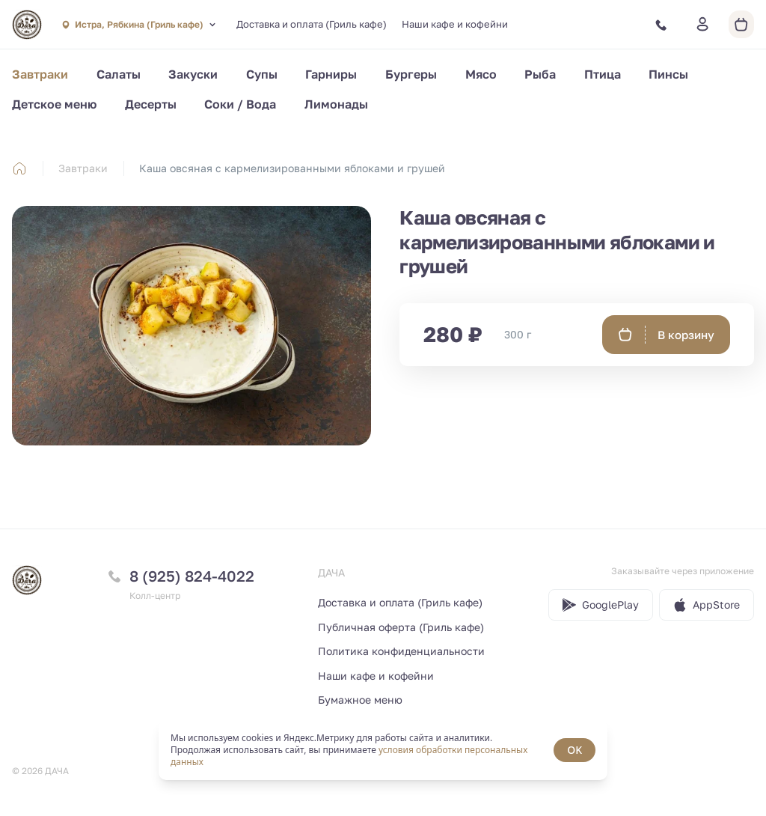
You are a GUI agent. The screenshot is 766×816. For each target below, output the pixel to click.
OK (574, 750)
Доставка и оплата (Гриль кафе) (311, 24)
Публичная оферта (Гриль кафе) (401, 627)
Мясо (481, 74)
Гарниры (331, 74)
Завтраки (40, 74)
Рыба (540, 74)
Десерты (151, 104)
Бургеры (411, 74)
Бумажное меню (360, 699)
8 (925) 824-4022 (191, 576)
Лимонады (336, 104)
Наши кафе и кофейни (455, 24)
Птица (602, 74)
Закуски (193, 74)
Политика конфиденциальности (401, 651)
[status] (383, 750)
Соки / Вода (240, 104)
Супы (262, 74)
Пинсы (668, 74)
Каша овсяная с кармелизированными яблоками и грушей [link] (292, 168)
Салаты (118, 74)
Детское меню (54, 104)
